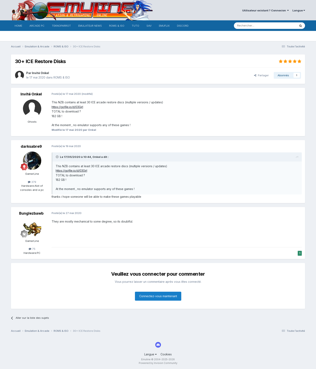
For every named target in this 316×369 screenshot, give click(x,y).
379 (32, 181)
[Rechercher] (256, 25)
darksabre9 (31, 146)
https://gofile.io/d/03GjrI (67, 107)
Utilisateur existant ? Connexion (265, 10)
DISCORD (183, 25)
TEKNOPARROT (61, 25)
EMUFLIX (164, 25)
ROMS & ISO (116, 25)
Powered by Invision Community (158, 363)
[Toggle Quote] (57, 156)
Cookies (166, 354)
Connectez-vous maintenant (158, 296)
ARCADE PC (37, 25)
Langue (298, 10)
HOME (18, 25)
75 (32, 248)
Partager (261, 75)
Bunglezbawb (31, 213)
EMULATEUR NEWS (90, 25)
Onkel (96, 156)
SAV (149, 25)
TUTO (135, 25)
